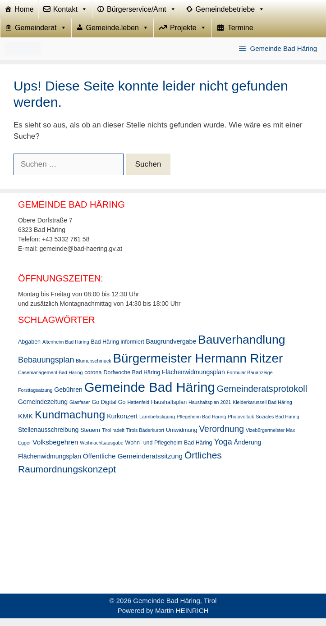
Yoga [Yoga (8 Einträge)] (223, 449)
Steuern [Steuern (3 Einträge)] (90, 438)
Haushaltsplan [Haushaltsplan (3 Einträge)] (169, 410)
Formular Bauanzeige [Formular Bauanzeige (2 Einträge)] (250, 380)
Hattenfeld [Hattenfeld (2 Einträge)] (138, 410)
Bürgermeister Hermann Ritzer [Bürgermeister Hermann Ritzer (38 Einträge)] (198, 366)
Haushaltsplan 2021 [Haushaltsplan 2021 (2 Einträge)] (209, 410)
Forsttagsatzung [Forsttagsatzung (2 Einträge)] (35, 397)
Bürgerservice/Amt (141, 11)
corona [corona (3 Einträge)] (92, 380)
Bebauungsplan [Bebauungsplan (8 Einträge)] (46, 367)
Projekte (188, 34)
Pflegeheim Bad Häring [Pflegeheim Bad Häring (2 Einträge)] (201, 424)
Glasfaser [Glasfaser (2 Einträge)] (79, 410)
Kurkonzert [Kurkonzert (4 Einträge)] (122, 423)
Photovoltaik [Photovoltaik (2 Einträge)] (241, 424)
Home (24, 11)
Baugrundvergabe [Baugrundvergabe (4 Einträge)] (171, 349)
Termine (240, 33)
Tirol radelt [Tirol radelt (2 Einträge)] (113, 437)
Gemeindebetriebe (230, 11)
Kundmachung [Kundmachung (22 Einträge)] (70, 422)
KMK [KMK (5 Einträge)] (25, 423)
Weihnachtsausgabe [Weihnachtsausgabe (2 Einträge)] (101, 450)
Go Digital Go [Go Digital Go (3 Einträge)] (109, 410)
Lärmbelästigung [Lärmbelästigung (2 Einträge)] (157, 424)
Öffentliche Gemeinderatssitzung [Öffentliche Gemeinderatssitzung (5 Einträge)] (133, 463)
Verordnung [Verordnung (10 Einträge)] (221, 436)
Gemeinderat (41, 34)
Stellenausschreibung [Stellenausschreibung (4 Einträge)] (48, 437)
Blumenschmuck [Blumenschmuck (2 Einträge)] (93, 368)
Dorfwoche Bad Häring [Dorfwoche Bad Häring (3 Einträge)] (131, 380)
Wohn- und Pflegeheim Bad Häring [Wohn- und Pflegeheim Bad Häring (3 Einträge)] (168, 450)
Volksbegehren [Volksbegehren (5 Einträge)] (55, 450)
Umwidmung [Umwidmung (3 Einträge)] (181, 438)
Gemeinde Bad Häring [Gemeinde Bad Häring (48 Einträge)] (149, 394)
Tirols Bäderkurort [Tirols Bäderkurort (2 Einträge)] (145, 437)
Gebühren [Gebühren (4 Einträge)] (68, 397)
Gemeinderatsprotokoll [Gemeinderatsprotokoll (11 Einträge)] (262, 396)
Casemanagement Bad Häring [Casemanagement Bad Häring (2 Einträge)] (50, 380)
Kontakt (70, 11)
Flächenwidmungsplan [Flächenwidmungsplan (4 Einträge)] (193, 380)
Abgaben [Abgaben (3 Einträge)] (29, 349)
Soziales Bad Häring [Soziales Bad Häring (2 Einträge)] (277, 424)
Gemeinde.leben (117, 34)
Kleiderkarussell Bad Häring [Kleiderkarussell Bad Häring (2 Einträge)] (262, 410)
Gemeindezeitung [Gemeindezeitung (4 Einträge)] (43, 409)
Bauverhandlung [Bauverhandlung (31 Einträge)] (241, 347)
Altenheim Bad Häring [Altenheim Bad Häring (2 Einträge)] (65, 349)
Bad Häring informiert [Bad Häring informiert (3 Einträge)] (117, 349)
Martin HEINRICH (181, 618)
